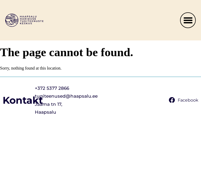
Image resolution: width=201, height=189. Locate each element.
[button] (188, 20)
